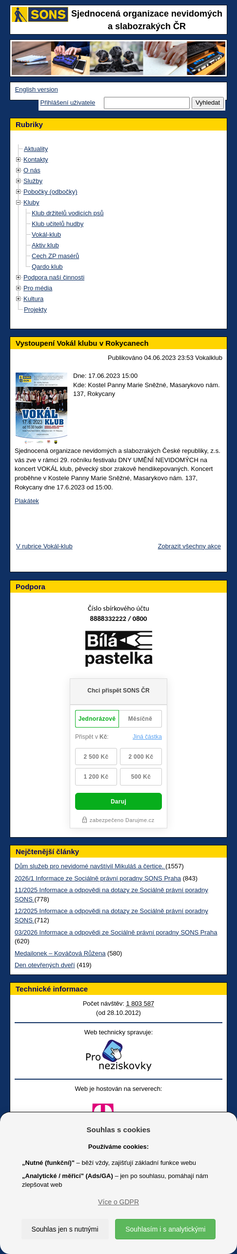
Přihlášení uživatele (67, 102)
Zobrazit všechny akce (189, 546)
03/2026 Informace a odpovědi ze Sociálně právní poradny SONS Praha (116, 932)
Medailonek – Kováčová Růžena (60, 953)
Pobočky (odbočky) (50, 191)
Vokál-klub (46, 234)
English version (36, 89)
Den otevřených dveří (45, 965)
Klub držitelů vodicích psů (67, 213)
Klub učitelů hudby (57, 223)
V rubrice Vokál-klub (44, 546)
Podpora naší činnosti (53, 277)
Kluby (31, 202)
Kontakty (35, 159)
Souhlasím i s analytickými (165, 1229)
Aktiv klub (45, 245)
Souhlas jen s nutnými (65, 1229)
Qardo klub (47, 266)
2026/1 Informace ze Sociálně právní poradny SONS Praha (98, 878)
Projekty (35, 309)
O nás (31, 170)
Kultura (33, 298)
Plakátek (27, 501)
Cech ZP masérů (55, 256)
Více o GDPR (118, 1202)
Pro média (37, 288)
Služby (32, 181)
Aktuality (36, 148)
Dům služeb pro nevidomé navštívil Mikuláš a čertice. (90, 866)
